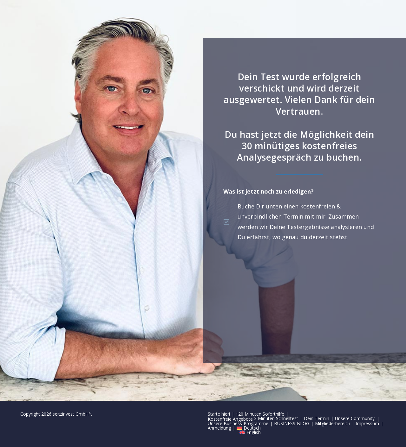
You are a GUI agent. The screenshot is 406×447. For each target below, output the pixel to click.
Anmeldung (219, 428)
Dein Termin (316, 418)
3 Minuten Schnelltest (276, 418)
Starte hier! (219, 414)
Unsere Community (355, 418)
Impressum (367, 423)
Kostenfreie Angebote (230, 419)
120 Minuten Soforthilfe (260, 414)
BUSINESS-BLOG (291, 423)
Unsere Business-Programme (238, 423)
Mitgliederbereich (332, 423)
